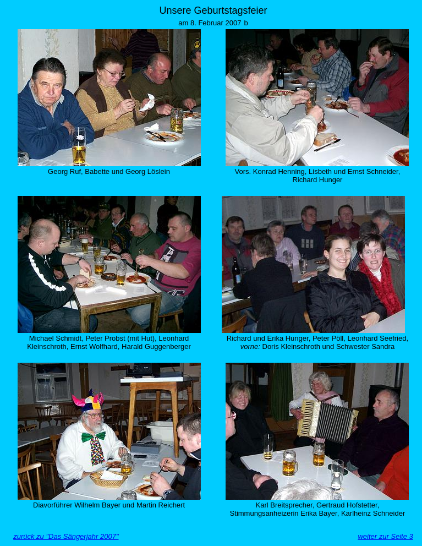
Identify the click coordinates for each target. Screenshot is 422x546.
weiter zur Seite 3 (385, 536)
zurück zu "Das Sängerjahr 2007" (65, 536)
